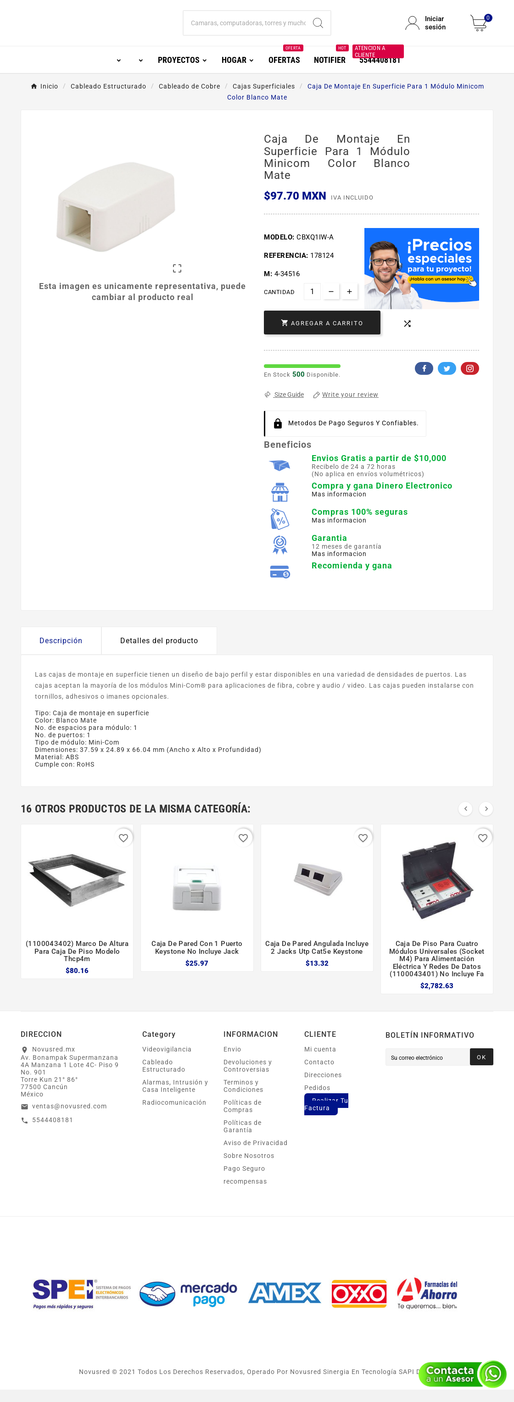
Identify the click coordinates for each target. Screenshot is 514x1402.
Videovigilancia (167, 1061)
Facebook (424, 380)
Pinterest (470, 380)
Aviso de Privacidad (255, 1155)
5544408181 (52, 1132)
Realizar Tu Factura (326, 1116)
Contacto (319, 1074)
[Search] (318, 29)
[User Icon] (432, 29)
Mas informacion (339, 506)
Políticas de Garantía (242, 1138)
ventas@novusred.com (69, 1118)
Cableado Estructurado (163, 1078)
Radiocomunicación (174, 1114)
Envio (232, 1061)
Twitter (447, 380)
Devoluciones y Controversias (247, 1078)
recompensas (245, 1193)
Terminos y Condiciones (243, 1098)
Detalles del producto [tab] (159, 653)
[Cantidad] (312, 303)
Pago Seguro (244, 1181)
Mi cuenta (320, 1061)
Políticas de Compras (242, 1118)
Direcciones (323, 1087)
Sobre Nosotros (248, 1168)
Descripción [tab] (61, 653)
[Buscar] (244, 29)
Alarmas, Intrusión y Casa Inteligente (175, 1098)
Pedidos (317, 1100)
